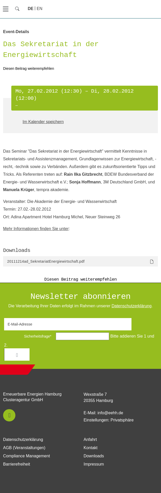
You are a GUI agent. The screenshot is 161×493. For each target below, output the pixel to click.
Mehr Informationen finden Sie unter (36, 228)
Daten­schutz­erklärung (131, 306)
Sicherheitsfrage (29, 336)
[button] (9, 415)
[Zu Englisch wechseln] (39, 8)
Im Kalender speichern (43, 122)
